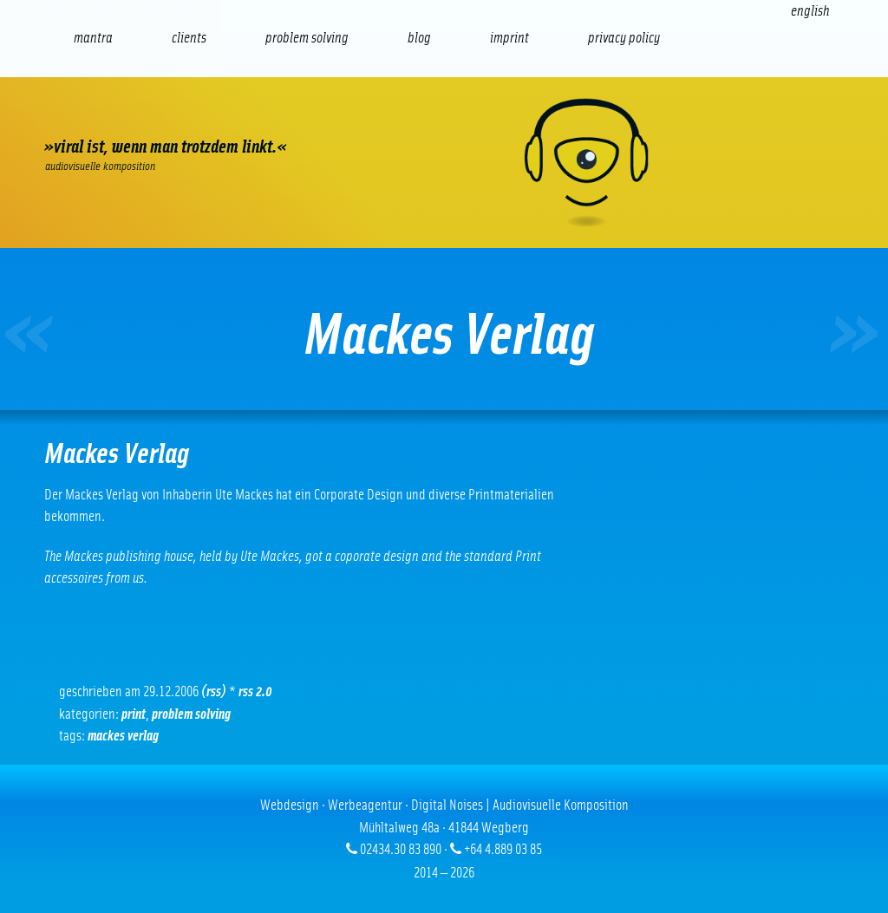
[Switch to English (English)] (810, 10)
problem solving (191, 714)
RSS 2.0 (255, 691)
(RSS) (213, 691)
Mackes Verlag (123, 735)
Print (133, 714)
